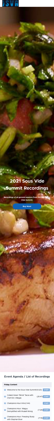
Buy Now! (27, 206)
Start (46, 390)
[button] (50, 3)
